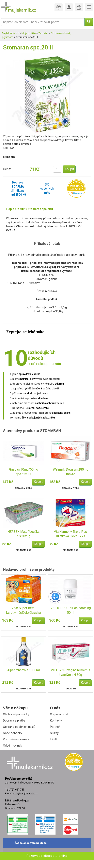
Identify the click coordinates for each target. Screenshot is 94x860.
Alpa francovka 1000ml (23, 670)
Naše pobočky (12, 733)
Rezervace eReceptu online (47, 856)
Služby (54, 733)
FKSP (53, 739)
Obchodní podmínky (16, 714)
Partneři (55, 727)
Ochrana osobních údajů (19, 727)
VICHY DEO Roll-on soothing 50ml (70, 610)
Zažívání (43, 33)
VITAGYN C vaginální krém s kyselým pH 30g (70, 672)
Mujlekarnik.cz (10, 33)
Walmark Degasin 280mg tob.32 (70, 472)
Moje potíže (28, 33)
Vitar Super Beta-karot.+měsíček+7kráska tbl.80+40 (23, 610)
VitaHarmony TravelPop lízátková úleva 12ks (70, 534)
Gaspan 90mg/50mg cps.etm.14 (23, 472)
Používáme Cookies (16, 739)
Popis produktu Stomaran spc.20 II (29, 209)
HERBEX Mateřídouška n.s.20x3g (23, 534)
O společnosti (59, 714)
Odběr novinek (12, 745)
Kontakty (56, 720)
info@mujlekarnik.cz (25, 793)
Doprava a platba (14, 720)
